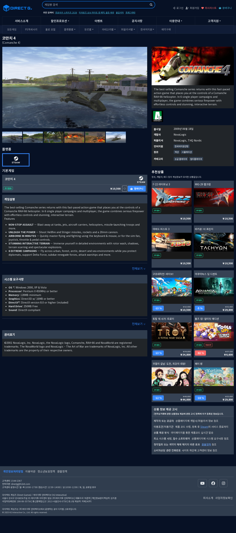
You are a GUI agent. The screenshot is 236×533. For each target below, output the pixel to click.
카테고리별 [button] (108, 29)
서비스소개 (21, 21)
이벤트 (99, 21)
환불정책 (206, 444)
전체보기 (139, 268)
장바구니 (225, 8)
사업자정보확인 (224, 498)
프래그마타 (130, 12)
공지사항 (137, 21)
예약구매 (166, 29)
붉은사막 (120, 12)
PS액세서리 (31, 29)
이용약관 (30, 471)
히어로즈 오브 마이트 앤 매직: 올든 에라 (96, 12)
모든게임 (11, 29)
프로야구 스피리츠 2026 (66, 12)
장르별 (87, 29)
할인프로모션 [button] (59, 21)
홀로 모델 (50, 29)
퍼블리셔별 (127, 29)
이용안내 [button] (174, 21)
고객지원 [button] (213, 21)
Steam (204, 426)
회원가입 (192, 8)
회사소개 (208, 498)
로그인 (178, 8)
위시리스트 (209, 8)
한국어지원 (146, 29)
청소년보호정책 (46, 471)
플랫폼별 (68, 29)
